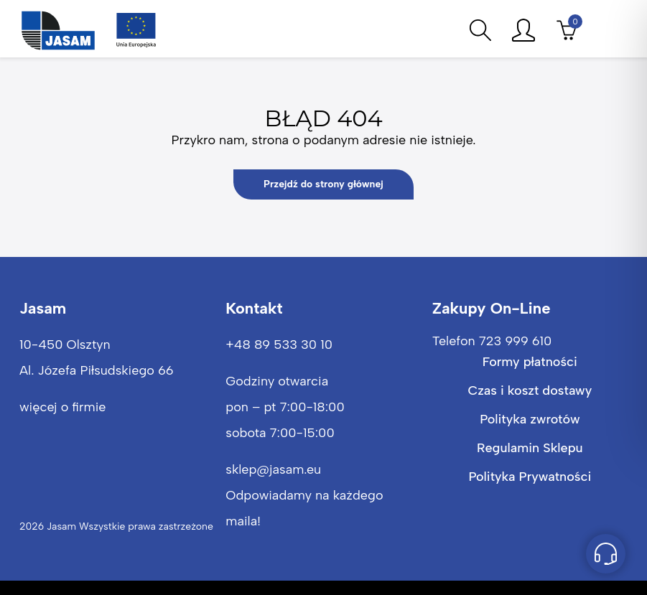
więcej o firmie (62, 407)
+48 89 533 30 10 (278, 344)
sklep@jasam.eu (273, 469)
